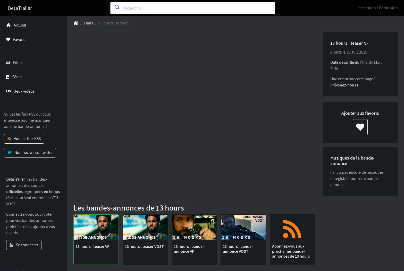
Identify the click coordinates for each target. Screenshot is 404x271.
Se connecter (24, 245)
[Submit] (117, 7)
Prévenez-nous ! (344, 85)
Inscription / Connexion (377, 8)
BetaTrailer (20, 8)
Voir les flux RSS (24, 138)
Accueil (15, 25)
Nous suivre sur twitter (30, 152)
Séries (13, 77)
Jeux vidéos (19, 91)
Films (13, 62)
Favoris (14, 39)
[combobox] (192, 8)
